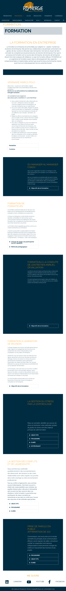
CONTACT (57, 20)
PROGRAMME (35, 439)
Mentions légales (31, 590)
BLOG (39, 20)
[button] (23, 145)
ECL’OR (29, 16)
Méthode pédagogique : (19, 247)
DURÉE (33, 442)
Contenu (12, 149)
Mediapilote (23, 590)
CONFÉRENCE (59, 16)
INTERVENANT (36, 446)
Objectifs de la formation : (40, 188)
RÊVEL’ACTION (37, 16)
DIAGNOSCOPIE (29, 20)
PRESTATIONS (20, 16)
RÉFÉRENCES (47, 20)
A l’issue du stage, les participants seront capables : (22, 242)
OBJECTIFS (35, 435)
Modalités (12, 145)
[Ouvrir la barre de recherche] (63, 20)
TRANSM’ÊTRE (48, 16)
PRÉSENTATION (7, 16)
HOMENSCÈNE (5, 20)
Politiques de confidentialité (43, 590)
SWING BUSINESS (17, 20)
